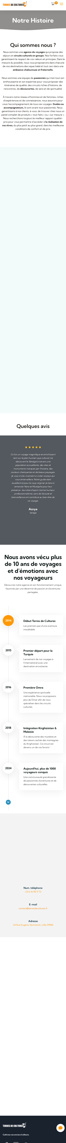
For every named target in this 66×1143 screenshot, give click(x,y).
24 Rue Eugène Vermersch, (27, 924)
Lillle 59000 (47, 924)
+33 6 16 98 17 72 (33, 891)
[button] (60, 1128)
